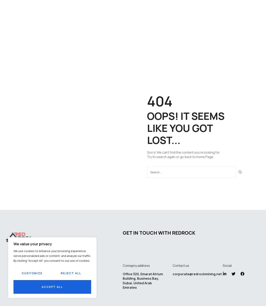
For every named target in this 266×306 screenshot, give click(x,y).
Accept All (52, 287)
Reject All (71, 273)
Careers (164, 31)
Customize (32, 273)
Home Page (204, 157)
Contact (186, 31)
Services (108, 31)
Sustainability (136, 31)
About (89, 31)
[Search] (240, 172)
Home (73, 31)
